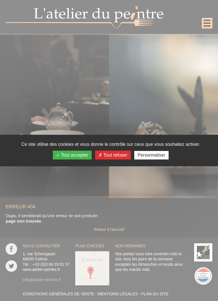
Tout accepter (72, 155)
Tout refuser (112, 155)
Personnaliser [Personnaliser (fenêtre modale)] (151, 155)
